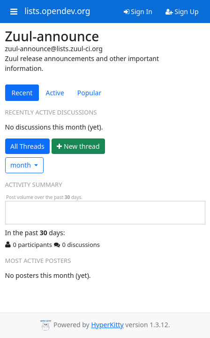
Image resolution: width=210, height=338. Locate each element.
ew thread (78, 146)
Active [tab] (54, 92)
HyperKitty (107, 324)
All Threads (27, 146)
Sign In (138, 11)
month (21, 165)
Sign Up (182, 11)
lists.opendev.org (57, 11)
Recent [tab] (22, 92)
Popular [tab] (89, 92)
